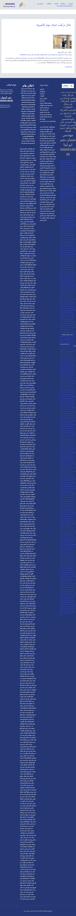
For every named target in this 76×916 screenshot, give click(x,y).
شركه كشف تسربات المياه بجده (69, 595)
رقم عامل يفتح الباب (25, 635)
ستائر (33, 97)
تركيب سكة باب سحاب (25, 667)
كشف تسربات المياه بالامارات (66, 171)
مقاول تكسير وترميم (49, 140)
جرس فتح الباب (25, 740)
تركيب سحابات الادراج (27, 824)
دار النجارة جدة (28, 883)
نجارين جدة (31, 387)
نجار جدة (32, 330)
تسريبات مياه (62, 239)
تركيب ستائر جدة (24, 174)
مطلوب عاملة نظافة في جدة (47, 172)
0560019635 (6, 100)
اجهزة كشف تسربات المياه (65, 366)
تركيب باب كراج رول (30, 558)
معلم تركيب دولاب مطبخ (26, 555)
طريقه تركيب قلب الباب (26, 305)
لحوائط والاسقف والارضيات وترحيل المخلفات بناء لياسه (28, 118)
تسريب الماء (63, 478)
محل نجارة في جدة (24, 187)
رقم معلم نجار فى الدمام (46, 114)
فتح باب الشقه (31, 351)
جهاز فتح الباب (23, 342)
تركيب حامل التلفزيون (25, 251)
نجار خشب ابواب (31, 610)
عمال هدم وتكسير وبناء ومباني (47, 165)
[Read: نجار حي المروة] (62, 41)
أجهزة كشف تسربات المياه (67, 428)
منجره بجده (29, 383)
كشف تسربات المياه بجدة (65, 396)
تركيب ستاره (27, 728)
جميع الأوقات (51, 127)
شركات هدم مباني (44, 211)
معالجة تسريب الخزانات (70, 390)
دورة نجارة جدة (30, 706)
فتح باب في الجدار (27, 153)
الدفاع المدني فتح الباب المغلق (27, 637)
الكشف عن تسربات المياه (65, 316)
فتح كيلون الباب (28, 499)
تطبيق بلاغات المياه (64, 329)
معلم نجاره (28, 805)
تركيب (70, 54)
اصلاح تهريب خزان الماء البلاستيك (67, 310)
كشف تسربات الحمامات (70, 218)
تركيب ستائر (25, 185)
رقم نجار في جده (26, 542)
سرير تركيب (31, 437)
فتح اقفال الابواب (27, 265)
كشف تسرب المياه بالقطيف (65, 432)
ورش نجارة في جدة (27, 490)
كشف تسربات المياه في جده (68, 484)
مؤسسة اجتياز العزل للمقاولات (67, 211)
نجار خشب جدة (24, 583)
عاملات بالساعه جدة (51, 156)
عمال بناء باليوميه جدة (48, 186)
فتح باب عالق (28, 612)
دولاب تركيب (26, 301)
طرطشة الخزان (69, 478)
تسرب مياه (67, 231)
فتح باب (26, 685)
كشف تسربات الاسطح (67, 267)
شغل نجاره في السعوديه (30, 794)
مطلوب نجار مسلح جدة (28, 674)
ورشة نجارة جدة (26, 178)
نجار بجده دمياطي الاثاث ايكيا (27, 308)
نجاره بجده (22, 530)
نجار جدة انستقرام (30, 417)
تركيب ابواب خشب (25, 599)
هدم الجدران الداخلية (47, 174)
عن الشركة (63, 3)
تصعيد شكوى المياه (68, 458)
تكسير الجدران (51, 150)
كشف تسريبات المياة (67, 533)
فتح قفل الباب (30, 646)
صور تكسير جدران (44, 143)
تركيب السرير (23, 869)
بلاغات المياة (71, 572)
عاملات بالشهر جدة (44, 218)
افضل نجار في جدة (28, 699)
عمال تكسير (53, 195)
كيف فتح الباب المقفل (28, 765)
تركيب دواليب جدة (30, 640)
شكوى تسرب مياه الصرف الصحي (67, 263)
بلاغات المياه (70, 544)
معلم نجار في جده (26, 660)
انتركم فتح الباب (27, 733)
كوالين (22, 95)
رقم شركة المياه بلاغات (67, 611)
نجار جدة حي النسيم (25, 428)
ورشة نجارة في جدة (25, 608)
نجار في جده (26, 330)
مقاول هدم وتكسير (44, 131)
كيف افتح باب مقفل (25, 253)
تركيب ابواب (28, 95)
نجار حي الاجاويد (27, 162)
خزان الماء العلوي (68, 523)
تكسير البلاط (45, 179)
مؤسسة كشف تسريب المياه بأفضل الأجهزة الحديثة (68, 409)
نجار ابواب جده (27, 340)
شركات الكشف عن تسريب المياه (67, 368)
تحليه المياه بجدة (70, 447)
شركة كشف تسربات (67, 276)
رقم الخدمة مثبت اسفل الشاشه (48, 54)
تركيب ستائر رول (31, 430)
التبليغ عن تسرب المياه (69, 370)
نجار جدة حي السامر (29, 585)
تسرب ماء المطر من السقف (66, 280)
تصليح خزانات (62, 514)
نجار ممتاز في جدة (24, 294)
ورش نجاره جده (24, 899)
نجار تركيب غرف (28, 560)
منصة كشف (64, 518)
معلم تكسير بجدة (44, 154)
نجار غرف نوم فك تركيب (28, 626)
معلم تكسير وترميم (44, 206)
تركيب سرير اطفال (24, 385)
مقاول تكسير (46, 129)
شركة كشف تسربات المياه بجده (69, 488)
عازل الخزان (62, 505)
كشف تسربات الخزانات (64, 199)
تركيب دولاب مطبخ (30, 394)
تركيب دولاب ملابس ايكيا (29, 533)
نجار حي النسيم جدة (30, 310)
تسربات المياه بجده (69, 332)
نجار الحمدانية (23, 601)
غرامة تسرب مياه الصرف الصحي (67, 454)
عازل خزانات (72, 585)
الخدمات (56, 3)
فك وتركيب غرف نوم (28, 501)
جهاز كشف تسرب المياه (65, 471)
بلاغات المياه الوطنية (70, 398)
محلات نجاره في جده (25, 267)
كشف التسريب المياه (66, 304)
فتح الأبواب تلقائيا (24, 792)
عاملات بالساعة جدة (47, 181)
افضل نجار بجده (24, 615)
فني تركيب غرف (28, 315)
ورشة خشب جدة (30, 249)
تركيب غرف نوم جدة (27, 199)
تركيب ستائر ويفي (24, 344)
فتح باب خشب (23, 644)
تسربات (67, 508)
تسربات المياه (62, 503)
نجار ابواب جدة (32, 617)
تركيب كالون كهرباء (26, 737)
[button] (46, 3)
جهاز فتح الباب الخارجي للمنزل (27, 762)
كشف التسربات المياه (64, 572)
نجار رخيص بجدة (26, 849)
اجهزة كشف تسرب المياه (67, 538)
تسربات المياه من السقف (69, 207)
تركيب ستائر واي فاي (27, 769)
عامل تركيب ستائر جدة (29, 592)
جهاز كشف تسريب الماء (65, 486)
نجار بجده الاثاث (31, 285)
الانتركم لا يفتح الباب (29, 194)
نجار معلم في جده (27, 887)
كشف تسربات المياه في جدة (69, 589)
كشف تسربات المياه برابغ (65, 181)
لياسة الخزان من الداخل (70, 188)
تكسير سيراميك (49, 202)
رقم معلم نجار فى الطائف (46, 105)
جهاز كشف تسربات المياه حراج (66, 250)
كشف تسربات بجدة (71, 331)
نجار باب (22, 671)
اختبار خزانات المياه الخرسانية (66, 587)
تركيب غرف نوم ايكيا (28, 515)
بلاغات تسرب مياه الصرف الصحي (67, 387)
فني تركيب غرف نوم (29, 346)
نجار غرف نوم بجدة (25, 283)
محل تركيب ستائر (24, 710)
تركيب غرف (33, 778)
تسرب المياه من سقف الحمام (68, 301)
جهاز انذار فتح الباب (25, 255)
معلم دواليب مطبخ (24, 776)
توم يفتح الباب (29, 530)
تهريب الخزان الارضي (67, 555)
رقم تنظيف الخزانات (69, 473)
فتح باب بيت (33, 255)
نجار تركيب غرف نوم (25, 469)
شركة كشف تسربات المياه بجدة (65, 6)
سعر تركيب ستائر (26, 494)
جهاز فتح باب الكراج (25, 276)
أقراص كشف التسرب (66, 243)
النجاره (34, 93)
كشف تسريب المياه (69, 389)
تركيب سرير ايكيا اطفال (29, 480)
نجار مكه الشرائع (26, 867)
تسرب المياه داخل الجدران (65, 359)
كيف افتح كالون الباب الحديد (27, 758)
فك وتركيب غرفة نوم (30, 790)
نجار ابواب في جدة (26, 549)
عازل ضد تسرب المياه (64, 209)
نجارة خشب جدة (29, 196)
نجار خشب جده (28, 465)
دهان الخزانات (63, 196)
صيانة (38, 54)
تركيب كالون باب (31, 353)
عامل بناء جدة (52, 197)
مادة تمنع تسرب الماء (68, 224)
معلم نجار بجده (31, 583)
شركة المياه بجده (69, 514)
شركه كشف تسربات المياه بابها (66, 452)
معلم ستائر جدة (24, 246)
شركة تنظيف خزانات (69, 293)
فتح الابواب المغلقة (28, 412)
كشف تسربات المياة (66, 286)
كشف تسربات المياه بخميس (67, 346)
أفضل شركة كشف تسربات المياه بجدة (68, 216)
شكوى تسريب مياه (67, 407)
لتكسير (27, 116)
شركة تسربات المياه (70, 220)
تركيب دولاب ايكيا (29, 258)
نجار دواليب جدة (24, 862)
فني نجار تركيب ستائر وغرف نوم (28, 760)
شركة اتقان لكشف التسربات (66, 400)
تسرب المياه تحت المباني (70, 239)
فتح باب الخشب (26, 226)
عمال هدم (42, 134)
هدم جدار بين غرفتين (45, 170)
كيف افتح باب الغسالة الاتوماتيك (28, 435)
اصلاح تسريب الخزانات (70, 173)
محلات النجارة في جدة (29, 390)
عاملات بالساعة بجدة (47, 209)
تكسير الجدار (52, 136)
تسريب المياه (68, 551)
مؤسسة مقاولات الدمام (46, 103)
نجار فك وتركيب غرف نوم (26, 590)
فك (35, 54)
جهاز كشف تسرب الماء (67, 441)
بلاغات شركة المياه (69, 312)
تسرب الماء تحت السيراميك (65, 327)
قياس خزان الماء (65, 233)
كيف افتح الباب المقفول (26, 787)
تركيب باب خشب (28, 171)
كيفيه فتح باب (25, 890)
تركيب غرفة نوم (24, 687)
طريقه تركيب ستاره (27, 503)
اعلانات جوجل (43, 98)
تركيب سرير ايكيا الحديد (30, 208)
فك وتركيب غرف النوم (25, 451)
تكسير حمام (45, 197)
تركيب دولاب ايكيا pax (25, 401)
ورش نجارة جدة (29, 483)
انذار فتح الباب (31, 603)
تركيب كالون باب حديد (28, 410)
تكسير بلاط (52, 159)
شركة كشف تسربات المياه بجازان (69, 361)
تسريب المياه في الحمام (67, 411)
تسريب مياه (62, 218)
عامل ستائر (25, 810)
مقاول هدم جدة (44, 184)
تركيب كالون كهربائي (27, 692)
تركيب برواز (25, 856)
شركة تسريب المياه (71, 574)
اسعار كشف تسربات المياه (65, 565)
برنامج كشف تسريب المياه (67, 516)
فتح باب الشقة (23, 799)
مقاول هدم (49, 188)
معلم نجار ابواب (24, 351)
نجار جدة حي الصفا (24, 594)
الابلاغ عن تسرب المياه (69, 317)
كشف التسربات (68, 542)
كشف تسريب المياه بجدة (67, 198)
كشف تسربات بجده (66, 295)
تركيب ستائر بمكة (24, 703)
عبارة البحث (45, 127)
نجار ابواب (31, 801)
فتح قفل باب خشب (31, 690)
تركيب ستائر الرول (27, 719)
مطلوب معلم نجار (26, 442)
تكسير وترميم (43, 220)
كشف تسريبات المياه (64, 186)
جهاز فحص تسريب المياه (65, 214)
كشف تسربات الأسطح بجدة (68, 265)
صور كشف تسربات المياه (67, 160)
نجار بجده (31, 685)
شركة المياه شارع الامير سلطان (68, 435)
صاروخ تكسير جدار (47, 204)
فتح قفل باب (27, 715)
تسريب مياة (70, 175)
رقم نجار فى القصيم (45, 112)
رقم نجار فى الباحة (44, 107)
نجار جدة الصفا (23, 415)
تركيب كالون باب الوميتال (26, 424)
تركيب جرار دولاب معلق (26, 619)
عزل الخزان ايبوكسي (66, 353)
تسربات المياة (62, 226)
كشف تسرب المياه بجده (69, 495)
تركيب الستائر (30, 176)
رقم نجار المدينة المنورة (46, 117)
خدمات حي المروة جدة (62, 54)
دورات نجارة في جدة (27, 653)
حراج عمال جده (50, 213)
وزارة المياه (69, 377)
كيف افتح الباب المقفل (25, 167)
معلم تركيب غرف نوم (30, 169)
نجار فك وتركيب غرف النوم (26, 205)
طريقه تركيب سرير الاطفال (29, 474)
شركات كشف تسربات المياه (66, 299)
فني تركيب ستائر (27, 333)
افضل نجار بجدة (29, 392)
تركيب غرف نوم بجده (25, 535)
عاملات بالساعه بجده (48, 215)
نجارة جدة (32, 253)
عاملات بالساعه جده (50, 134)
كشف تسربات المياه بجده (69, 183)
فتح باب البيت (25, 158)
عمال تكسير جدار (47, 161)
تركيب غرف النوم (26, 319)
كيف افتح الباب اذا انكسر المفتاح (28, 649)
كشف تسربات (66, 256)
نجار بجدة (28, 54)
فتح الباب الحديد (24, 467)
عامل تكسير (43, 156)
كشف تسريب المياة (64, 591)
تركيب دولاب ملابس (30, 680)
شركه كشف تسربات (69, 241)
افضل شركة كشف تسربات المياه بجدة (68, 434)
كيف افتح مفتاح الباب (27, 360)
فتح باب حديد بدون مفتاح (26, 433)
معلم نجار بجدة (27, 419)
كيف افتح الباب (23, 328)
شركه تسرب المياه (66, 170)
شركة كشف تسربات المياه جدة (66, 205)
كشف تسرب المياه (70, 456)
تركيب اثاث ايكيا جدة (27, 526)
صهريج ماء (62, 458)
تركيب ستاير (32, 344)
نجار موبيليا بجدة (31, 217)
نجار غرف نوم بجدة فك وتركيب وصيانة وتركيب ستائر (28, 337)
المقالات (48, 3)
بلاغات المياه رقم (70, 576)
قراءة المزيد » (68, 67)
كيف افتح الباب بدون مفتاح (28, 371)
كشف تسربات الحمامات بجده (68, 460)
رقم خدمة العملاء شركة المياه (66, 383)
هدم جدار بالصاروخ (50, 168)
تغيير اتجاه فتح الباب (30, 471)
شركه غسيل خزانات (65, 192)
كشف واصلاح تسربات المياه (69, 282)
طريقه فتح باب (25, 155)
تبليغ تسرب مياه (69, 499)
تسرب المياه (62, 389)
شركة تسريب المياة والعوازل (66, 237)
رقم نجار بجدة (23, 624)
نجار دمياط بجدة (24, 444)
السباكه (28, 102)
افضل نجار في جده (24, 678)
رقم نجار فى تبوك (44, 110)
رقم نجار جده (23, 408)
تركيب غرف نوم (31, 601)
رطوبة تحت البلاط (66, 606)
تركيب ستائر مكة (30, 783)
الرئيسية (70, 3)
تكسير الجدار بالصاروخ (45, 163)
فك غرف (22, 499)
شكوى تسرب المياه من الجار (66, 546)
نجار (33, 54)
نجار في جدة (29, 751)
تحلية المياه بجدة (63, 445)
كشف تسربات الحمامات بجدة (68, 201)
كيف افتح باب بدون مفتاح (26, 581)
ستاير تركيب (25, 240)
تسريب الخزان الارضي (68, 254)
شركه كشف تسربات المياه (68, 177)
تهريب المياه (64, 355)
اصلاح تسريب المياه (68, 222)
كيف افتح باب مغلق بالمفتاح (27, 349)
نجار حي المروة (65, 52)
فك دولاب (22, 471)
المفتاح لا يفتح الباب (28, 280)
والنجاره (29, 104)
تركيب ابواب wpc (28, 669)
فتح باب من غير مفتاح (25, 894)
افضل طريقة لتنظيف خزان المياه (66, 385)
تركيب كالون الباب (31, 596)
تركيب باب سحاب (31, 278)
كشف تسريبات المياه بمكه (65, 493)
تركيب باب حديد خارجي (26, 405)
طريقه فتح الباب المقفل (26, 642)
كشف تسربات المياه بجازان (68, 507)
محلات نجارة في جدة (31, 403)
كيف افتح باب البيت (24, 808)
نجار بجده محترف (24, 376)
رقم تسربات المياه (66, 463)
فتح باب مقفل (27, 487)
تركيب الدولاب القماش (28, 378)
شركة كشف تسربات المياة (68, 228)
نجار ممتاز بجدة (31, 644)
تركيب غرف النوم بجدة (29, 292)
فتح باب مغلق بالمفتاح (25, 519)
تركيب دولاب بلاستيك (25, 290)
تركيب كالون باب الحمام (30, 296)
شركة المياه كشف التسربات (65, 529)
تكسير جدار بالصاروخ (48, 145)
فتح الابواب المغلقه (26, 508)
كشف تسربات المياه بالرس (68, 566)
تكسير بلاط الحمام (44, 199)
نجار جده (22, 194)
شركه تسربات (65, 379)
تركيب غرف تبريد (24, 478)
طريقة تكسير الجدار (45, 195)
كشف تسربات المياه (70, 480)
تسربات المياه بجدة (70, 284)
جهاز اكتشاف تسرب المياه (65, 417)
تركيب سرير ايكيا (24, 203)
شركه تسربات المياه (69, 505)
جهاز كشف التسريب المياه (65, 426)
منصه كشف (70, 415)
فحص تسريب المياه (69, 548)
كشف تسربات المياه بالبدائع (65, 482)
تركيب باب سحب (30, 837)
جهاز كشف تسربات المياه (65, 261)
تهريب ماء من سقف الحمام (70, 531)
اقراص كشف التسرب (67, 510)
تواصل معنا (40, 3)
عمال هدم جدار (43, 193)
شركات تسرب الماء (64, 175)
